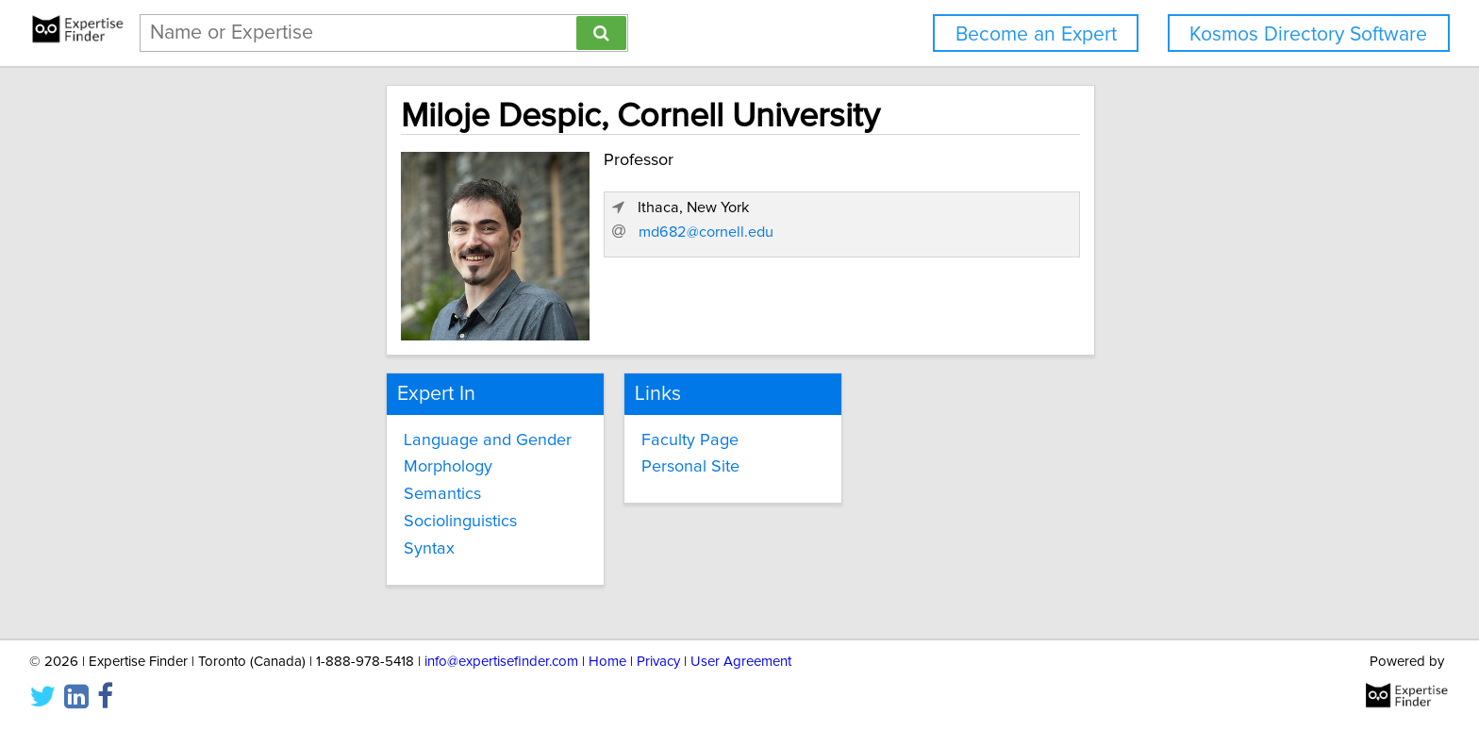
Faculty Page (620, 435)
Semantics (279, 490)
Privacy (658, 662)
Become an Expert (1036, 34)
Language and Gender (324, 435)
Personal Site (621, 463)
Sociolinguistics (297, 517)
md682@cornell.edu (1047, 308)
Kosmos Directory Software (1308, 34)
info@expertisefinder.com (501, 662)
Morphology (285, 463)
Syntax (266, 545)
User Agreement (740, 662)
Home (607, 662)
